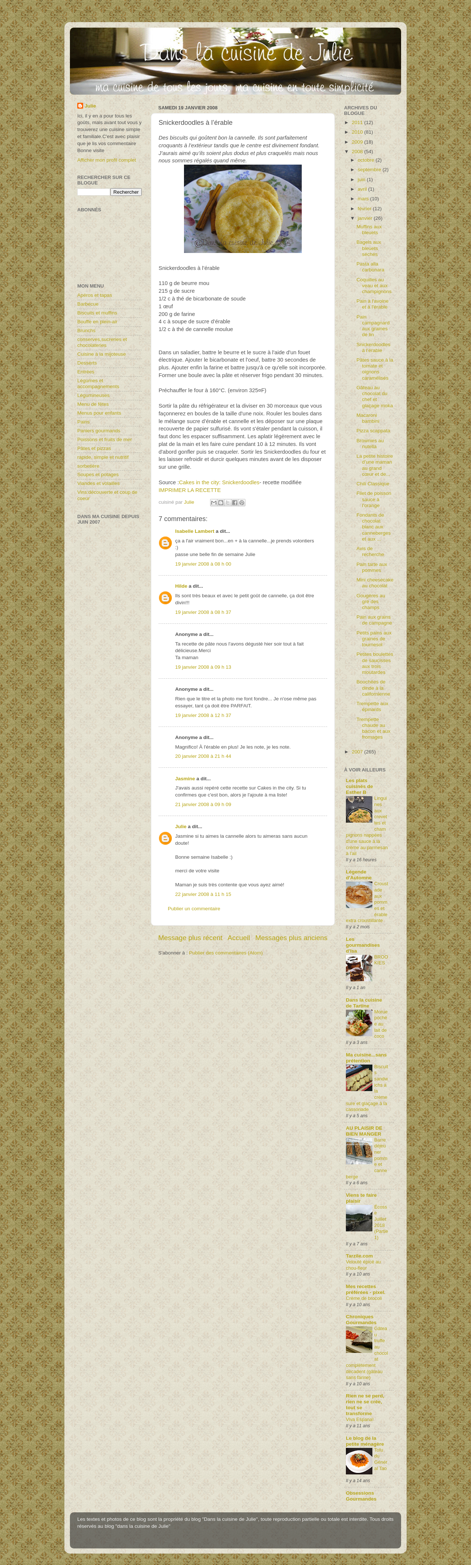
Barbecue (88, 304)
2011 (358, 122)
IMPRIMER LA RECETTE (190, 490)
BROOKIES (381, 960)
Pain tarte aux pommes (372, 567)
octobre (367, 160)
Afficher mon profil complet (106, 160)
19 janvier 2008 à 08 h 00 (203, 564)
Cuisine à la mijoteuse (101, 354)
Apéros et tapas (94, 295)
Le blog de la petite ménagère (365, 1441)
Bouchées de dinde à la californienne (373, 687)
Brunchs (86, 330)
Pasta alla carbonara (371, 266)
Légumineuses (93, 395)
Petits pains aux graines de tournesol (374, 638)
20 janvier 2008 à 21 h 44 (203, 756)
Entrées (86, 371)
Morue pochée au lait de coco (380, 1024)
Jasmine (185, 778)
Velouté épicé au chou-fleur (363, 1265)
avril (363, 189)
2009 (358, 142)
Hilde (181, 586)
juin (362, 179)
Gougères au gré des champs (371, 601)
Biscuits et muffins (97, 313)
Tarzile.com (359, 1256)
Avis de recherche (370, 551)
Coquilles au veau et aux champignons (374, 285)
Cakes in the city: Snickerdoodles (219, 482)
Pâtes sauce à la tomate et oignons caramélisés (375, 369)
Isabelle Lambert (195, 531)
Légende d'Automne (359, 874)
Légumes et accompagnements (98, 383)
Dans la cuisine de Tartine (364, 1003)
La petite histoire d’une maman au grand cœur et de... (375, 465)
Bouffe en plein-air (97, 321)
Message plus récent (190, 938)
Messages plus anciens (291, 938)
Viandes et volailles (98, 483)
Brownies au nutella (370, 443)
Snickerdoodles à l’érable (373, 347)
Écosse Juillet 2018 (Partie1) (381, 1222)
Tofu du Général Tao (380, 1459)
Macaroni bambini (368, 418)
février (365, 208)
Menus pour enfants (99, 413)
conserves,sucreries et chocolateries (102, 342)
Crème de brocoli (364, 1298)
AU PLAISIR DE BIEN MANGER (364, 1131)
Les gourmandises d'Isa (363, 945)
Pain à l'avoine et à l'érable (373, 304)
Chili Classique (373, 483)
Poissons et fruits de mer (104, 439)
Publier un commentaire (194, 908)
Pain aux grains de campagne (374, 620)
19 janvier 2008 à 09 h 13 (203, 667)
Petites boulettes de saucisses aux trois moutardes (375, 663)
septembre (370, 169)
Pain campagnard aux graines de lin (373, 326)
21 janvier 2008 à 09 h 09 (203, 804)
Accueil (239, 938)
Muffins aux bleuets (369, 229)
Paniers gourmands (98, 430)
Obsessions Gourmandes (361, 1496)
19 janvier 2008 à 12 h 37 (203, 715)
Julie (181, 826)
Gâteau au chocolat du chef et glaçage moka (375, 396)
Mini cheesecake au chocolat (375, 582)
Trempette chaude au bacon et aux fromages (373, 728)
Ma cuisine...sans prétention (366, 1057)
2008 (358, 151)
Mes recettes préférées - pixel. (365, 1289)
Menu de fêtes (93, 404)
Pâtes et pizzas (94, 448)
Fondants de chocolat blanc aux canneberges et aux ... (374, 527)
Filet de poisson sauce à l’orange (374, 499)
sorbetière (88, 466)
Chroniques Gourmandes (361, 1319)
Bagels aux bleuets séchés (369, 248)
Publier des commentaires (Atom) (226, 953)
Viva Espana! (359, 1419)
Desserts (87, 363)
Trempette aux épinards (373, 706)
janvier (366, 218)
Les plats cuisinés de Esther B (359, 786)
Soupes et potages (98, 474)
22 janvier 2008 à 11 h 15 (203, 894)
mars (364, 198)
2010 (358, 132)
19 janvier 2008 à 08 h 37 (203, 612)
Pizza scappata (373, 430)
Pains (83, 422)
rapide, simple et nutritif (103, 457)
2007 (358, 752)
